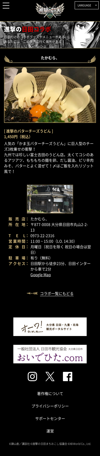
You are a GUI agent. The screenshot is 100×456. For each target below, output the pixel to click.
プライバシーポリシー (50, 405)
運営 (50, 430)
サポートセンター (50, 418)
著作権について (50, 393)
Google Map (40, 274)
